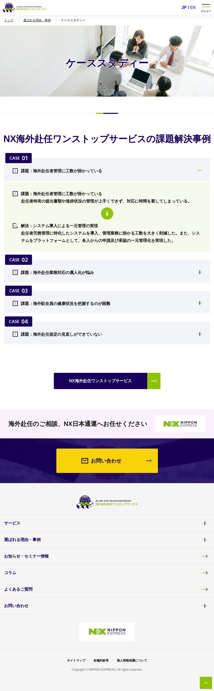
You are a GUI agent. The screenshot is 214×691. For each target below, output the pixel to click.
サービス (106, 523)
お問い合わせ (106, 606)
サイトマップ (76, 660)
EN (192, 7)
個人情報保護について (132, 660)
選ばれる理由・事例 (106, 540)
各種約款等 (101, 660)
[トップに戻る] (206, 683)
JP (184, 7)
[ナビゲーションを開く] (206, 7)
